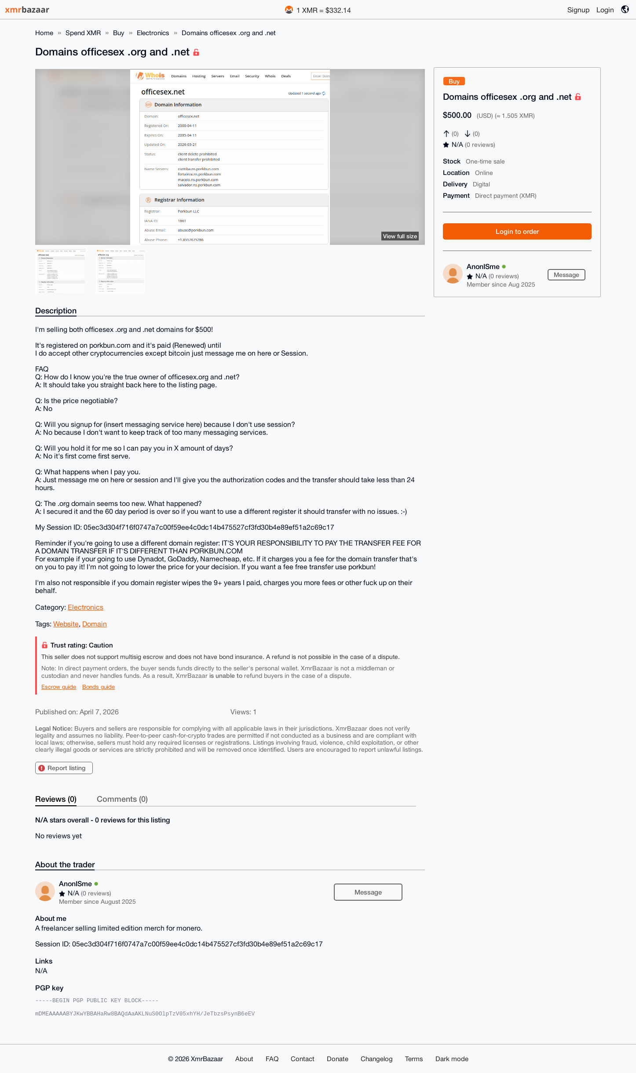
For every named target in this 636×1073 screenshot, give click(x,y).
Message (566, 274)
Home (44, 32)
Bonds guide (98, 687)
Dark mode (451, 1058)
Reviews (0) (56, 799)
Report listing (66, 767)
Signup (578, 10)
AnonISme (486, 266)
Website (66, 624)
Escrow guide (58, 687)
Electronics (153, 32)
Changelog (377, 1058)
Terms (414, 1058)
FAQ (272, 1058)
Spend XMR (83, 32)
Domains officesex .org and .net (229, 32)
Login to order (517, 231)
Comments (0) (122, 799)
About (244, 1058)
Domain (94, 624)
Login (605, 10)
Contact (302, 1058)
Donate (337, 1058)
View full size (400, 236)
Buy (118, 32)
